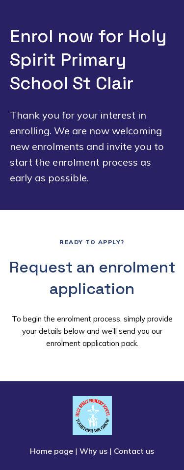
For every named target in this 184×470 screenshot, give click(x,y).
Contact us (134, 451)
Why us (93, 451)
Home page (51, 451)
